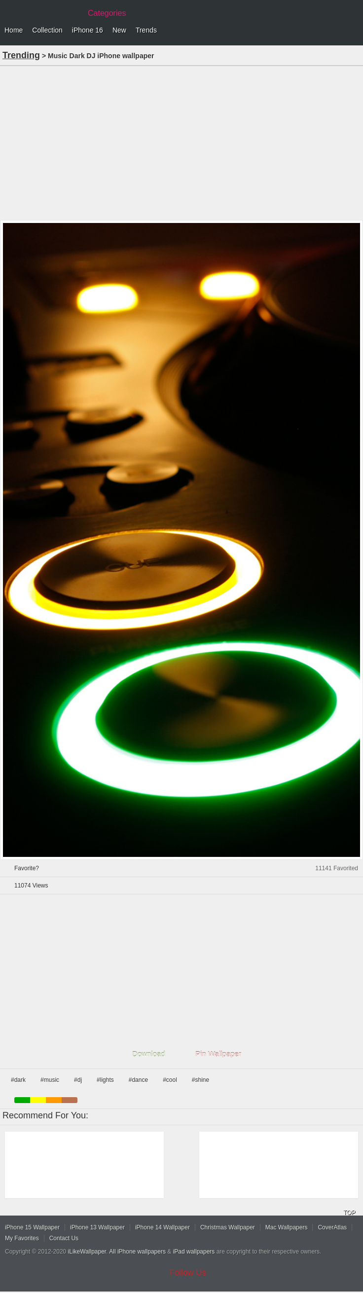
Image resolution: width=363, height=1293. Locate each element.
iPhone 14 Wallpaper (162, 1227)
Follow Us (188, 1272)
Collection (47, 30)
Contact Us (63, 1238)
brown (69, 1100)
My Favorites (22, 1238)
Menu (353, 31)
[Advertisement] (181, 142)
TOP (349, 1212)
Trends (146, 30)
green (22, 1100)
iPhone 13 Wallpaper (97, 1227)
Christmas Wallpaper (227, 1227)
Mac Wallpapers (286, 1227)
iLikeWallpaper (87, 1251)
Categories (107, 13)
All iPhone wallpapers (137, 1251)
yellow (38, 1100)
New (119, 30)
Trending (21, 55)
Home (13, 30)
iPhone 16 (87, 30)
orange (54, 1100)
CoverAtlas (332, 1227)
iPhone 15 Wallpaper (32, 1227)
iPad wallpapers (194, 1251)
